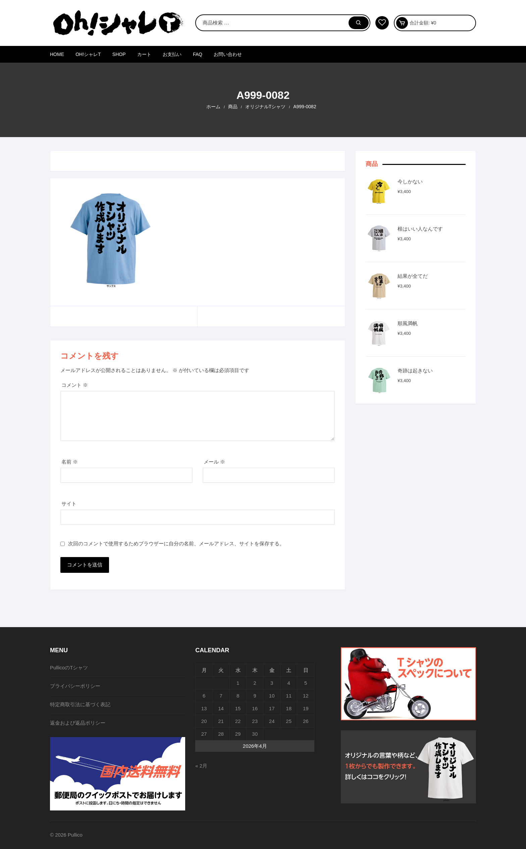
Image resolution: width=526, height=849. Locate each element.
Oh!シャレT (88, 54)
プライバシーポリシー (75, 686)
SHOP (119, 54)
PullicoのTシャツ (69, 667)
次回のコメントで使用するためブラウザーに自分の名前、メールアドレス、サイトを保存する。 (176, 543)
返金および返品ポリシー (77, 723)
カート (144, 54)
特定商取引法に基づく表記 (80, 704)
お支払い (172, 54)
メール (214, 462)
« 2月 (201, 766)
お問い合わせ (228, 54)
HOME (57, 54)
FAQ (197, 54)
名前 (69, 462)
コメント (74, 385)
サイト (68, 503)
